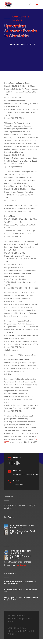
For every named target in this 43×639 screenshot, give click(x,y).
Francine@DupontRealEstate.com (25, 474)
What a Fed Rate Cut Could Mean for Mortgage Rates (20, 583)
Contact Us (21, 565)
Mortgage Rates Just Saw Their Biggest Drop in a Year (21, 599)
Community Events (20, 20)
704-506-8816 (18, 485)
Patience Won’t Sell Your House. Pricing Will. (20, 591)
